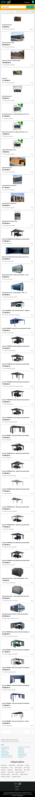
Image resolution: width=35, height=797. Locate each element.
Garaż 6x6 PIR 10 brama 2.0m (9, 185)
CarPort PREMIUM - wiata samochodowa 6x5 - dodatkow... (16, 310)
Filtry (4, 12)
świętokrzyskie (21, 754)
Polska (2, 744)
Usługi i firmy (10, 772)
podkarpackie (21, 755)
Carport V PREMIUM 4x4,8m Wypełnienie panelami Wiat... (16, 489)
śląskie (2, 749)
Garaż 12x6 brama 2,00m (8, 42)
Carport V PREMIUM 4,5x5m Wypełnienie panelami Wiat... (16, 542)
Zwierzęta (3, 769)
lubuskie (20, 751)
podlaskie (20, 752)
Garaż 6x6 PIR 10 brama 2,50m (9, 221)
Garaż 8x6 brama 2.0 (7, 167)
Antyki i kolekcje (18, 769)
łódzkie (19, 748)
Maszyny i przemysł (19, 772)
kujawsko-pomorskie (5, 755)
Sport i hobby (15, 774)
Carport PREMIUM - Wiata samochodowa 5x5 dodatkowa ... (16, 667)
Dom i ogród (26, 767)
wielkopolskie (4, 748)
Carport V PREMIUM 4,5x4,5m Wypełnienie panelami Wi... (16, 382)
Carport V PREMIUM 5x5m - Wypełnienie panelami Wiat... (16, 453)
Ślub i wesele (27, 769)
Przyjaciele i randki (16, 776)
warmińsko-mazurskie (23, 746)
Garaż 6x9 (4, 78)
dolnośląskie (3, 754)
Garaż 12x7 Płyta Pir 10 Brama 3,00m (11, 60)
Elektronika (10, 769)
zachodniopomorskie (5, 757)
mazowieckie (4, 752)
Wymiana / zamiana (5, 776)
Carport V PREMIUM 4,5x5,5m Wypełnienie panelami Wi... (16, 417)
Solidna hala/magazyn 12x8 (9, 149)
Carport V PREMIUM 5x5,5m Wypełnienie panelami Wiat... (16, 239)
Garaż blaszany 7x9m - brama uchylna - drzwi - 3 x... (15, 292)
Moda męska (20, 765)
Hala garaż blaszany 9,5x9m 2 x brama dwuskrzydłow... (15, 614)
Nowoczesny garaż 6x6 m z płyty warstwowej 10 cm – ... (16, 132)
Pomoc (17, 789)
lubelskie (20, 749)
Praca (11, 767)
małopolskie (3, 746)
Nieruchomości (4, 767)
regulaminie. (20, 795)
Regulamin (17, 786)
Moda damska (12, 765)
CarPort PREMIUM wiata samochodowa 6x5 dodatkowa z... (16, 632)
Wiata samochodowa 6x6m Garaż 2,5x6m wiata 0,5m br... (16, 257)
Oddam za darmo (24, 774)
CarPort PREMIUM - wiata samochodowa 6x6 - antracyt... (16, 721)
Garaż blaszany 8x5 (7, 96)
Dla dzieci (27, 765)
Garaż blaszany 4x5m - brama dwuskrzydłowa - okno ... (15, 578)
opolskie (20, 757)
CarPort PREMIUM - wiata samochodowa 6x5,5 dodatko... (16, 435)
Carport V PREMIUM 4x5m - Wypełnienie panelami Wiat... (16, 507)
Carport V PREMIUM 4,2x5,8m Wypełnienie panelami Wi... (16, 346)
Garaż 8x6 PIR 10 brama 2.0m (9, 203)
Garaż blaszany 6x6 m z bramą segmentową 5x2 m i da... (16, 114)
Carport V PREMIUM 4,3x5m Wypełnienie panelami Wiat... (16, 364)
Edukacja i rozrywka (5, 774)
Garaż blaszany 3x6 (7, 24)
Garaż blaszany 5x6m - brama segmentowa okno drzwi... (15, 596)
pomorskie (3, 751)
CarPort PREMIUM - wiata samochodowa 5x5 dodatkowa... (16, 649)
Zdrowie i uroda (18, 767)
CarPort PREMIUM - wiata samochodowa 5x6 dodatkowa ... (16, 685)
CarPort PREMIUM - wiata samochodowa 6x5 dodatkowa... (16, 703)
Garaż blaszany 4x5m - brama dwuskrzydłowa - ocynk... (15, 274)
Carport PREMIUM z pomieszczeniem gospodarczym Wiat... (16, 328)
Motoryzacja (4, 765)
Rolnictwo (3, 772)
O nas (17, 788)
